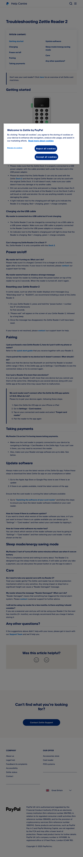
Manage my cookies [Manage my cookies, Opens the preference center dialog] (14, 148)
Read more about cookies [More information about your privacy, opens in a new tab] (41, 140)
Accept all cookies (46, 157)
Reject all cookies (46, 148)
